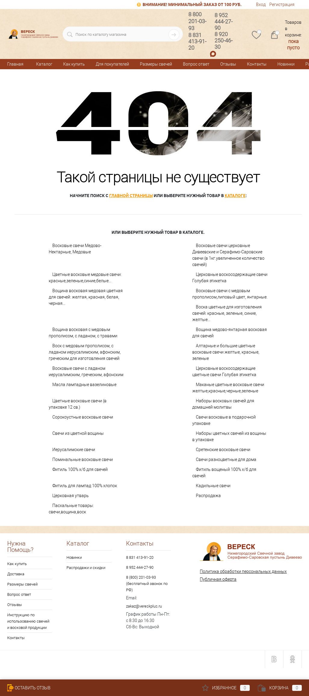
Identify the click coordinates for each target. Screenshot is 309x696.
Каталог (44, 64)
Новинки (286, 64)
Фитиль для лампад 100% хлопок (84, 485)
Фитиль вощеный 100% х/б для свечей (224, 472)
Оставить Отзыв (29, 687)
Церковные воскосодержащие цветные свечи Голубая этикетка (224, 371)
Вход (261, 4)
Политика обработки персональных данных (243, 571)
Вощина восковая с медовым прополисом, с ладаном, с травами (83, 332)
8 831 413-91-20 (139, 557)
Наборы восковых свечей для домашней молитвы (223, 404)
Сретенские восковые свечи (223, 449)
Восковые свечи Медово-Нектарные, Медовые (75, 248)
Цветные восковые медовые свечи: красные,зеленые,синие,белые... (85, 277)
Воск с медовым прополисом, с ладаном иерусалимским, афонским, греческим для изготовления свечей (85, 352)
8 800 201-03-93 (197, 21)
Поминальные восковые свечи (82, 459)
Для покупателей (112, 64)
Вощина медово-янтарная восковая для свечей (229, 332)
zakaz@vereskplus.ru (144, 606)
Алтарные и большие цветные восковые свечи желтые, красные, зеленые (225, 352)
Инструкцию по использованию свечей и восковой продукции (28, 621)
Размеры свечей (156, 64)
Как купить (74, 64)
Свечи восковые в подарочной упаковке (224, 420)
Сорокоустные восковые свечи (82, 417)
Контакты (257, 64)
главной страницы (131, 195)
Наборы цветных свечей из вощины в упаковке (229, 436)
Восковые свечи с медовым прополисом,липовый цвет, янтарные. (229, 293)
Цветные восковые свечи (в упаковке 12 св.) (78, 404)
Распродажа (208, 495)
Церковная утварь (70, 495)
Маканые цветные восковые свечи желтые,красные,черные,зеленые (228, 387)
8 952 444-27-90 (139, 567)
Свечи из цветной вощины (78, 433)
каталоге (235, 195)
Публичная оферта (218, 579)
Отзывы (228, 64)
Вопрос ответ (196, 64)
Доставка (15, 574)
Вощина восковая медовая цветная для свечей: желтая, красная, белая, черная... (86, 297)
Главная (15, 64)
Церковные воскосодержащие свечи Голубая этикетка (229, 277)
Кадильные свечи (213, 485)
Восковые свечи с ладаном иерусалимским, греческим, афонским (86, 371)
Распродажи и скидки (85, 567)
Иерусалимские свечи (73, 449)
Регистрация (282, 4)
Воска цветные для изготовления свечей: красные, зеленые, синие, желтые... (227, 313)
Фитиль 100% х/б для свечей (80, 469)
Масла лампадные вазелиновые (84, 384)
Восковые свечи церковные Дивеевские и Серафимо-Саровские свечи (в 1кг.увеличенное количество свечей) (228, 255)
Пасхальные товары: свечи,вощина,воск (71, 508)
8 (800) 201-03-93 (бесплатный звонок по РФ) (147, 583)
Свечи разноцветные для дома (226, 459)
